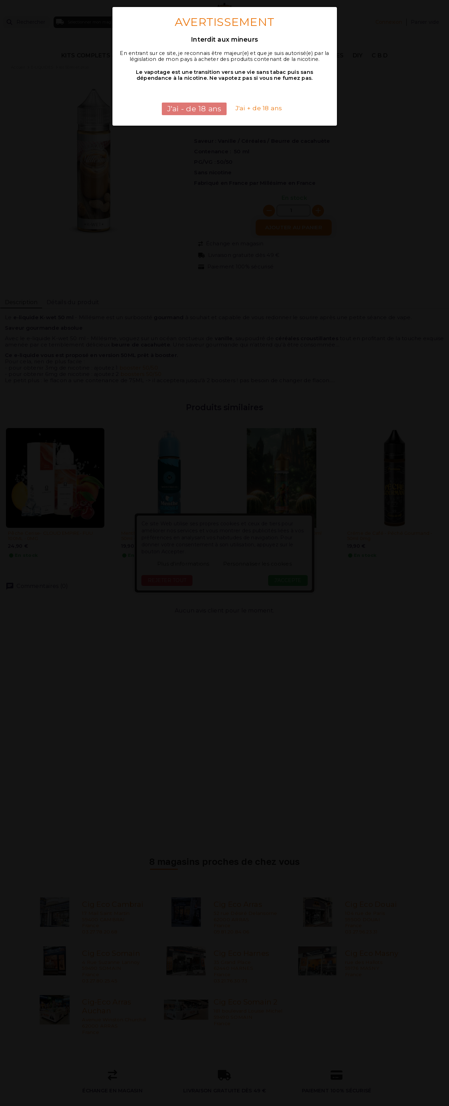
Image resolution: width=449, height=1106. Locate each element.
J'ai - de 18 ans (194, 108)
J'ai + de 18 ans (258, 108)
